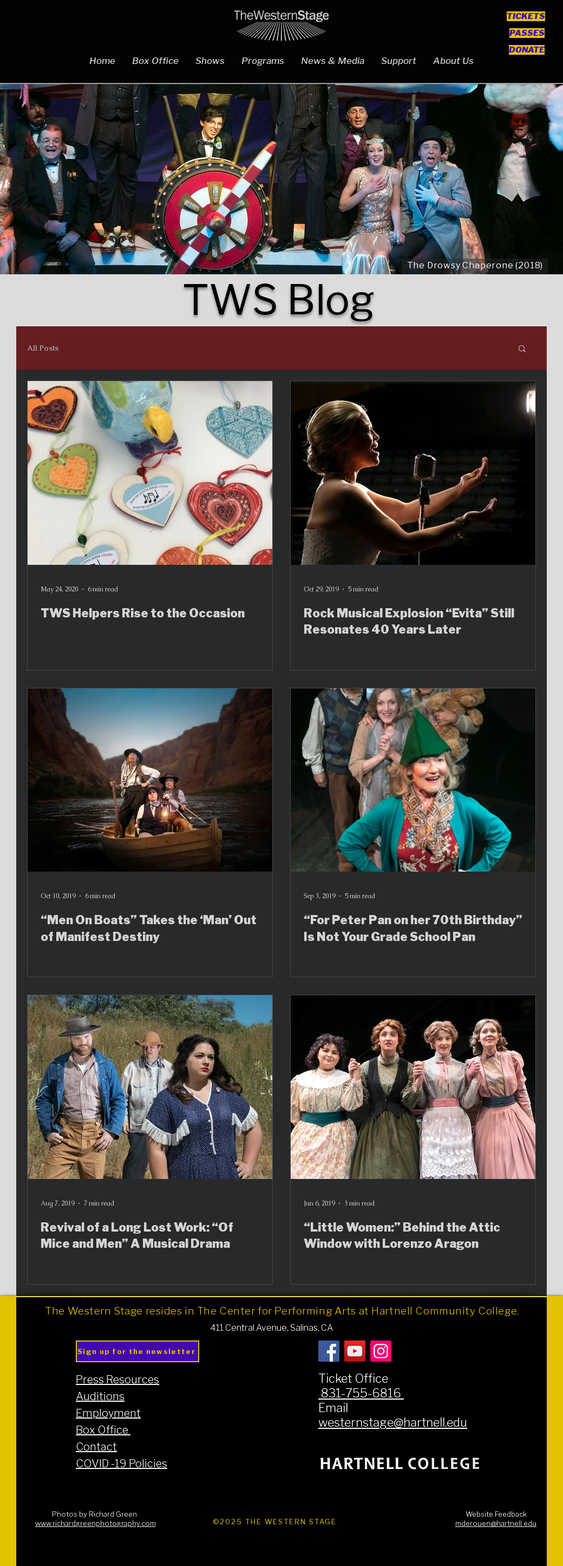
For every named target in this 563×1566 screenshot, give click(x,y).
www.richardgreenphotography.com (95, 1523)
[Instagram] (380, 1351)
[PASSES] (527, 32)
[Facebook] (328, 1351)
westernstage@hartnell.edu (392, 1422)
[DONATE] (526, 49)
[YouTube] (354, 1351)
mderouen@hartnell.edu (495, 1523)
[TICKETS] (526, 16)
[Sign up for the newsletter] (137, 1351)
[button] (522, 349)
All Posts (42, 348)
